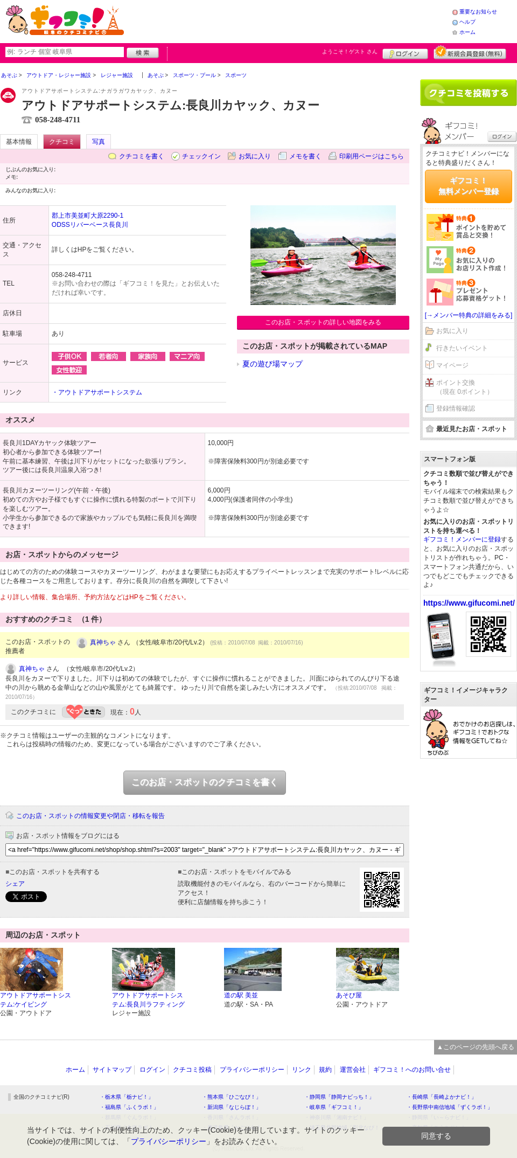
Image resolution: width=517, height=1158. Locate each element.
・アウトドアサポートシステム (97, 392)
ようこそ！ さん (350, 51)
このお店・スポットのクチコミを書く (204, 782)
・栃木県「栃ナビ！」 (126, 1097)
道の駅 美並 (241, 995)
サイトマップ (112, 1069)
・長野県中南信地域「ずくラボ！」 (450, 1107)
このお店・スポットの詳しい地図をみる (323, 322)
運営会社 (353, 1069)
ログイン (405, 52)
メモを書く (305, 156)
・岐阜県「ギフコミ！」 (334, 1107)
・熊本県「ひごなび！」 (231, 1097)
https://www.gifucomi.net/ (469, 603)
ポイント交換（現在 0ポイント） (464, 387)
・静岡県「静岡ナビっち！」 (339, 1097)
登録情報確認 (455, 408)
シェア (15, 883)
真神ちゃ (103, 642)
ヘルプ (467, 22)
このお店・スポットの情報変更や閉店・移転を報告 (90, 816)
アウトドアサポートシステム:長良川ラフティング (148, 999)
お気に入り (255, 156)
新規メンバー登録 (470, 52)
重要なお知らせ (478, 12)
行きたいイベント (462, 348)
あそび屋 (349, 995)
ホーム (467, 32)
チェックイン (201, 156)
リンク (301, 1069)
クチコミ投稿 (192, 1069)
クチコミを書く (141, 156)
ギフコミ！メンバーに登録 (462, 539)
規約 (325, 1069)
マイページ (452, 365)
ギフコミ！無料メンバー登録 (468, 186)
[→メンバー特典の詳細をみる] (469, 315)
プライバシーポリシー (252, 1069)
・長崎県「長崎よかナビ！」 (442, 1097)
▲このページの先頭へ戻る (475, 1047)
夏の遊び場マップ (272, 363)
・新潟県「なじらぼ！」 (231, 1107)
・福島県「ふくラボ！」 (129, 1107)
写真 (98, 141)
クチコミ (62, 141)
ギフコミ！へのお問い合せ (412, 1069)
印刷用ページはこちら (371, 156)
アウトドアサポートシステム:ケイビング (35, 999)
